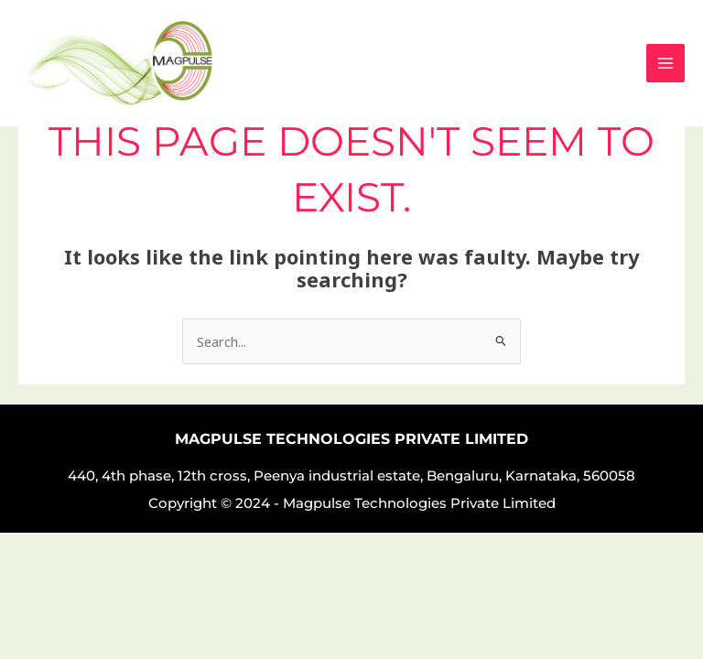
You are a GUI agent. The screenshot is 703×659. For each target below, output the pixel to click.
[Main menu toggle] (665, 63)
